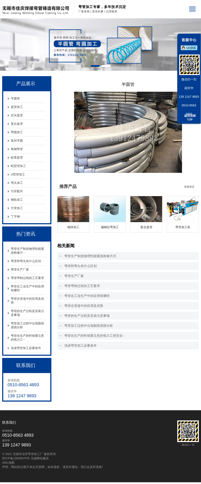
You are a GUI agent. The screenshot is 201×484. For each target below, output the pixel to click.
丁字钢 (15, 216)
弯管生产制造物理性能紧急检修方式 (90, 256)
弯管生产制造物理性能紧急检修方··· (27, 250)
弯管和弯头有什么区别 (26, 261)
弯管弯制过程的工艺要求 (27, 278)
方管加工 (17, 208)
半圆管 (15, 98)
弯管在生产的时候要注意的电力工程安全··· (94, 335)
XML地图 (8, 463)
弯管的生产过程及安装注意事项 (27, 313)
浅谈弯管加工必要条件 (26, 348)
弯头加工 (17, 182)
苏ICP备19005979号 (16, 459)
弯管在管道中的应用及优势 (27, 300)
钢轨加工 (17, 199)
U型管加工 (18, 174)
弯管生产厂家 (20, 269)
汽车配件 (17, 191)
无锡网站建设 (40, 459)
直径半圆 (17, 140)
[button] (95, 66)
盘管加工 (17, 107)
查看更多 (189, 186)
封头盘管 (17, 115)
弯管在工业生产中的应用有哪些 (27, 288)
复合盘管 (17, 123)
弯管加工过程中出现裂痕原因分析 (27, 325)
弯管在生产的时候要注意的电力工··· (27, 337)
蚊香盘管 (17, 157)
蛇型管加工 (18, 166)
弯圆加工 (17, 132)
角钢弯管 (17, 149)
